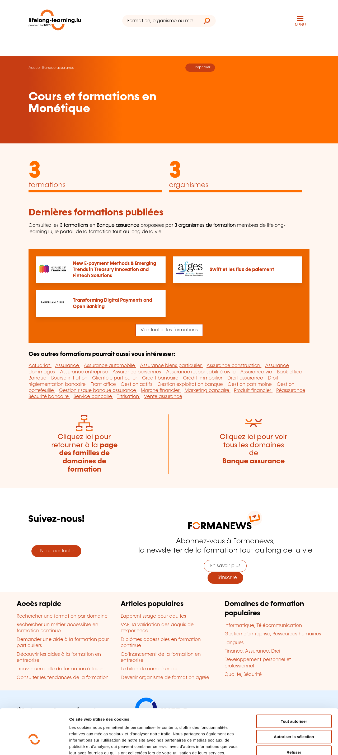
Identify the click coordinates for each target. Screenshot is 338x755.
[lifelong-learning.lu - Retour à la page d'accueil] (55, 21)
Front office (104, 384)
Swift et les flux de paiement (242, 269)
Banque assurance (58, 68)
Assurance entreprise (84, 372)
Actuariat (40, 365)
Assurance (67, 365)
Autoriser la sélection (294, 706)
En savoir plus (225, 565)
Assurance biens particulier (171, 365)
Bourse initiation (70, 378)
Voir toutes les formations (169, 330)
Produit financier (253, 390)
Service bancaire (93, 396)
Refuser (294, 721)
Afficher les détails (291, 744)
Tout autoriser (294, 690)
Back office (289, 372)
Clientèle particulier (115, 378)
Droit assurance (245, 378)
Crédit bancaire (161, 378)
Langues (234, 642)
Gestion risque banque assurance (98, 390)
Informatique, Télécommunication (263, 625)
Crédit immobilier (203, 378)
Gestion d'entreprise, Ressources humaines (272, 634)
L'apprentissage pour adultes (153, 616)
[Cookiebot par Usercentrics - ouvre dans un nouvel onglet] (34, 745)
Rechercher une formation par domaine (62, 616)
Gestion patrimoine (250, 384)
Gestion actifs (137, 384)
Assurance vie (256, 372)
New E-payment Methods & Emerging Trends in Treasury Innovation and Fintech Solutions (114, 269)
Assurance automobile (110, 365)
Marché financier (161, 390)
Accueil (35, 68)
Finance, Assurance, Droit (253, 651)
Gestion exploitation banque (190, 384)
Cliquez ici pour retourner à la (84, 453)
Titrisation (128, 396)
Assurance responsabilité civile (201, 372)
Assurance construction (233, 365)
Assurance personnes (137, 372)
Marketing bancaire (208, 390)
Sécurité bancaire (49, 396)
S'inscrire (225, 577)
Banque (38, 378)
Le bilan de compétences (150, 669)
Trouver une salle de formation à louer (60, 669)
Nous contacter (56, 551)
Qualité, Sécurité (243, 674)
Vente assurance (163, 396)
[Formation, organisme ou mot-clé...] (160, 21)
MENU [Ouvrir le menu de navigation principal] (300, 25)
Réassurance (290, 390)
